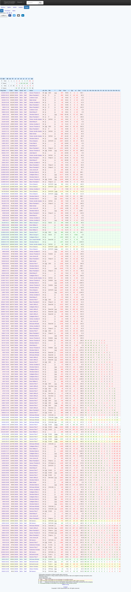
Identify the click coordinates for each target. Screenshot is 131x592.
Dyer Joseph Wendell (35, 239)
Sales (13, 10)
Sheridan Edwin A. (34, 114)
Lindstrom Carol (34, 97)
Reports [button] (20, 2)
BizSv (21, 92)
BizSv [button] (3, 7)
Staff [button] (9, 7)
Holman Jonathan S (35, 102)
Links (3, 15)
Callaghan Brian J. (34, 174)
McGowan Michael (34, 323)
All (1, 10)
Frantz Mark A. (33, 143)
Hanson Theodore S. (35, 92)
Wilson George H (34, 222)
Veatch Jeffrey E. (34, 304)
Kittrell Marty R (33, 112)
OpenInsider (9, 2)
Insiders (21, 7)
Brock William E (34, 225)
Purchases (7, 10)
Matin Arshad (33, 100)
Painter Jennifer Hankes (36, 119)
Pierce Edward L (34, 141)
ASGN (14, 7)
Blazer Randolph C (34, 95)
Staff (25, 92)
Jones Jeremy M (34, 169)
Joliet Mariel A (33, 153)
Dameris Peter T (34, 232)
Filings (26, 7)
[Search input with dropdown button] (32, 2)
